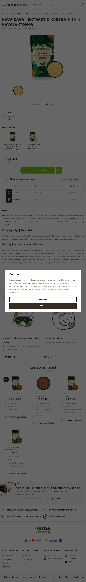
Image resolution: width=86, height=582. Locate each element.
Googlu (29, 286)
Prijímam (43, 306)
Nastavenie (43, 300)
